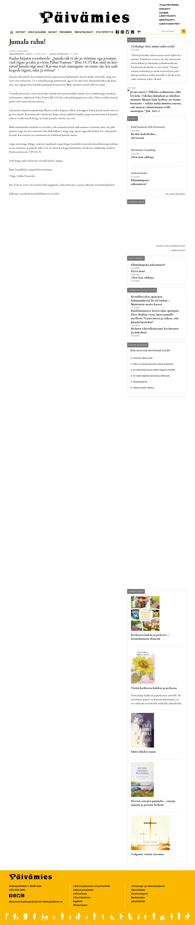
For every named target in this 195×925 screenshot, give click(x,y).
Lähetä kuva (178, 250)
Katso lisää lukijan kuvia (170, 245)
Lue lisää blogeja (175, 194)
